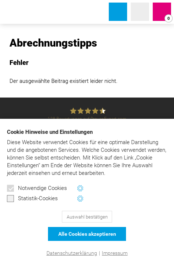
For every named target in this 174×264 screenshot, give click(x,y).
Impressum (114, 253)
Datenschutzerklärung (72, 253)
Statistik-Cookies (32, 198)
